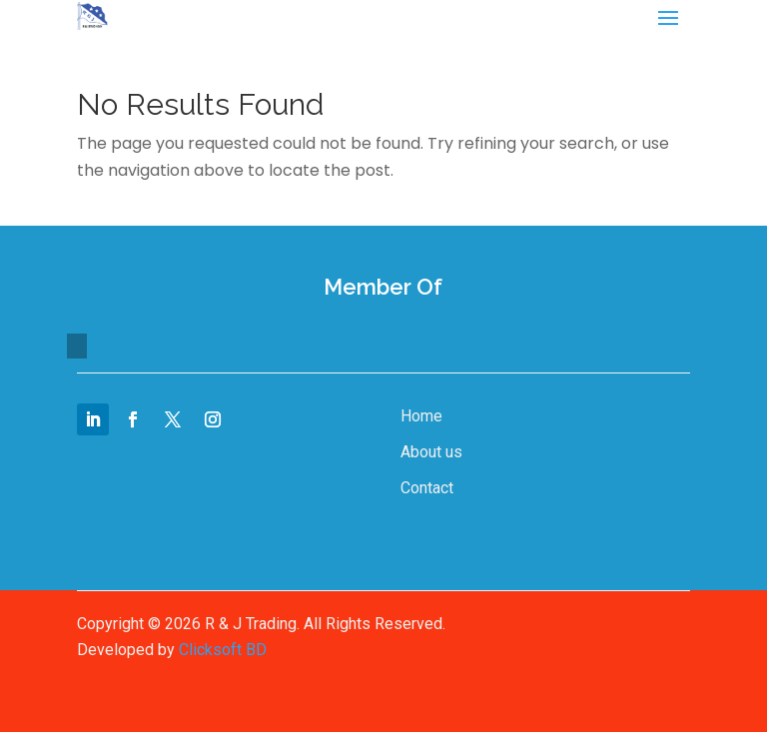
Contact (426, 487)
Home (421, 415)
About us (431, 451)
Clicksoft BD (223, 649)
